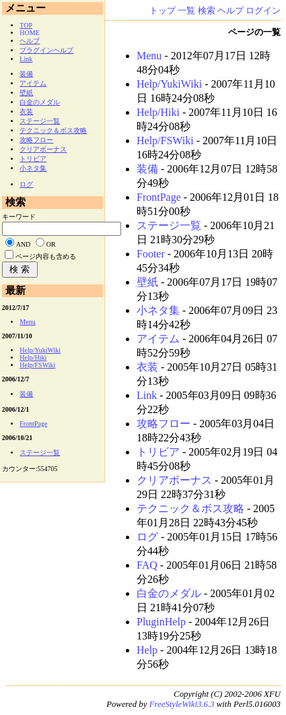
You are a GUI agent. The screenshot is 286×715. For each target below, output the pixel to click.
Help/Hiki (158, 112)
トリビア (158, 452)
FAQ (147, 565)
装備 (147, 169)
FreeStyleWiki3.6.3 (182, 704)
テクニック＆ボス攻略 (190, 508)
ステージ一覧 (169, 225)
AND (23, 244)
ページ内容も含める (45, 256)
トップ (162, 10)
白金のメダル (169, 593)
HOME (29, 32)
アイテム (158, 338)
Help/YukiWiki (169, 84)
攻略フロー (163, 423)
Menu (149, 55)
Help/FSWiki (165, 140)
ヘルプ (230, 10)
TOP (26, 25)
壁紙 (147, 282)
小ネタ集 (158, 310)
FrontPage (159, 197)
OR (51, 244)
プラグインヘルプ (46, 50)
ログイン (263, 10)
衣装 (147, 367)
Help (147, 650)
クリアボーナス (174, 480)
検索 (206, 10)
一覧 (186, 10)
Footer (151, 253)
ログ (147, 536)
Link (147, 395)
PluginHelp (161, 621)
